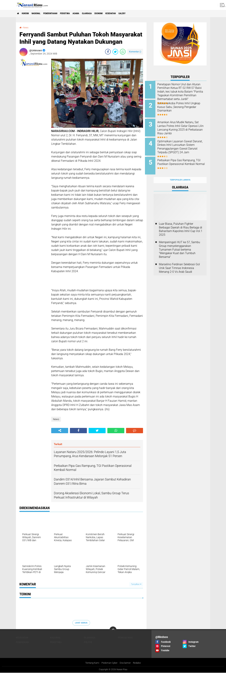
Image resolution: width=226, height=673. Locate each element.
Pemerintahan (59, 13)
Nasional (42, 13)
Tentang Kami (91, 663)
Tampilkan (136, 584)
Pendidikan (22, 642)
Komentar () (135, 51)
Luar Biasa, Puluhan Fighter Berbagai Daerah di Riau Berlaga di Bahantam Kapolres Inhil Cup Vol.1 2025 (180, 222)
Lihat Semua (81, 623)
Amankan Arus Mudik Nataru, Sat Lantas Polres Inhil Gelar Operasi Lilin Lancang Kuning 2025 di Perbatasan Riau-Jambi (184, 127)
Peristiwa (78, 13)
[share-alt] (59, 430)
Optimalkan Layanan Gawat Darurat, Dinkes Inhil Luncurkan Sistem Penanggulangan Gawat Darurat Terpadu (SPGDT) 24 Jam (183, 147)
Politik (88, 642)
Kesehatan (135, 13)
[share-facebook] (108, 52)
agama (92, 13)
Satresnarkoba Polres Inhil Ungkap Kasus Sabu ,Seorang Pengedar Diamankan (184, 106)
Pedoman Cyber (109, 663)
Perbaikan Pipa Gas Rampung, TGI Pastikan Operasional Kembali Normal (185, 159)
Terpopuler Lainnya (180, 173)
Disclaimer (126, 663)
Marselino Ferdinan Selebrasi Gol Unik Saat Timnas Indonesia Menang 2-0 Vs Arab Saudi (179, 261)
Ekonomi (120, 13)
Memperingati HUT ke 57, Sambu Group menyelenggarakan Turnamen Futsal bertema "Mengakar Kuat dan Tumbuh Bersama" (179, 243)
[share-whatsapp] (123, 52)
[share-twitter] (115, 52)
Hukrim (28, 13)
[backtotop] (113, 630)
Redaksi (138, 663)
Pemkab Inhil (125, 637)
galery (149, 13)
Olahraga (105, 13)
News (26, 27)
